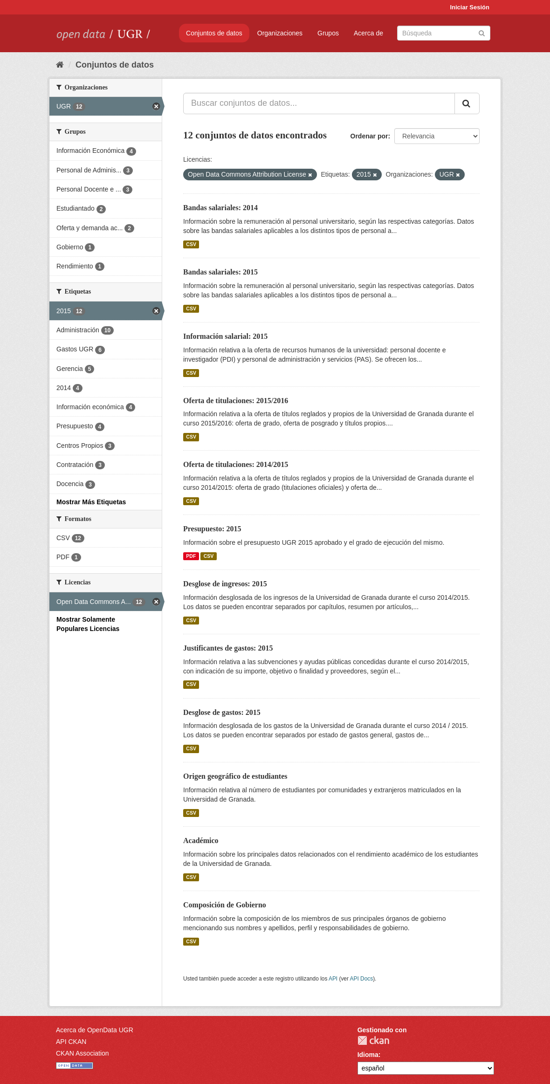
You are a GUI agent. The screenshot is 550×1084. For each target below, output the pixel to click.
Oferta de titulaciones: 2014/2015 (235, 464)
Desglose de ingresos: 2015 (225, 584)
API (333, 978)
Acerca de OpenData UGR (94, 1030)
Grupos (328, 33)
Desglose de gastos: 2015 (222, 712)
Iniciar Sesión (469, 7)
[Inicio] (60, 64)
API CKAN (71, 1041)
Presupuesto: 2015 (212, 529)
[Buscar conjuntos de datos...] (319, 103)
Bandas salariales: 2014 (220, 208)
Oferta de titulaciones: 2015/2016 (235, 401)
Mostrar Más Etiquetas (91, 502)
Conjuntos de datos (214, 33)
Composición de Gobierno (224, 905)
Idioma (368, 1054)
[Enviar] (482, 32)
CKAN (373, 1040)
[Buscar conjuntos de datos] (443, 33)
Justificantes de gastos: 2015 (228, 648)
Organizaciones (279, 33)
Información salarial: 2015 (225, 336)
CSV (191, 244)
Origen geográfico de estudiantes (235, 776)
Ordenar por (369, 136)
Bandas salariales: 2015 (220, 272)
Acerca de (368, 33)
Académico (201, 840)
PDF (191, 556)
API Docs (361, 978)
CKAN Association (82, 1053)
